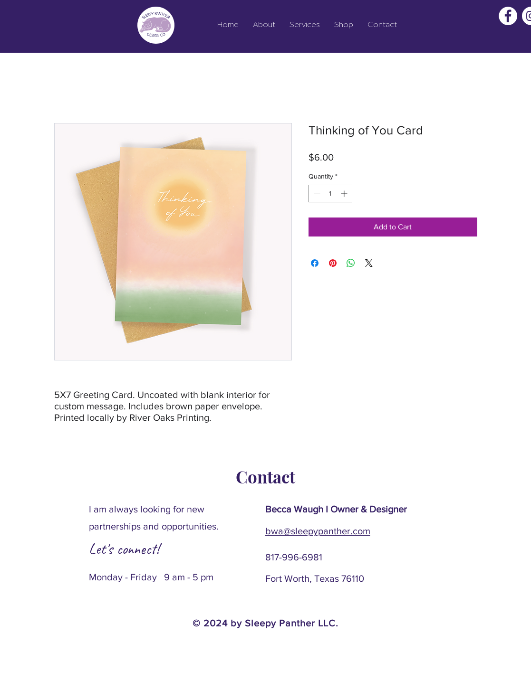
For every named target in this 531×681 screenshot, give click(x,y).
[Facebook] (508, 16)
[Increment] (345, 193)
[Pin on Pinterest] (332, 263)
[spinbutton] (330, 193)
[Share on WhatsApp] (351, 263)
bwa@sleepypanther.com (317, 531)
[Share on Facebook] (314, 263)
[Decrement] (316, 193)
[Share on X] (369, 263)
